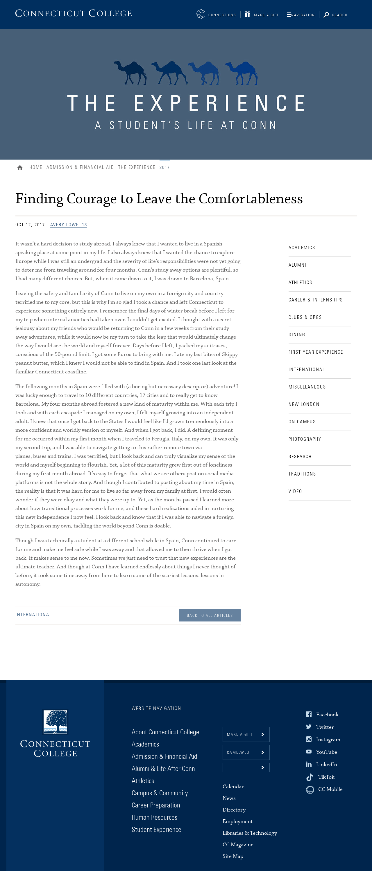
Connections (222, 15)
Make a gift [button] (240, 735)
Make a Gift (266, 15)
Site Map (233, 856)
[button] (246, 767)
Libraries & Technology (250, 833)
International (33, 614)
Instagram (328, 739)
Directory (234, 810)
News (229, 798)
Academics (145, 744)
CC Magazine (238, 844)
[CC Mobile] (324, 790)
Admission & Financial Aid (80, 167)
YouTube (326, 752)
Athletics (143, 781)
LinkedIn (326, 764)
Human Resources (154, 817)
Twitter (325, 727)
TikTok (326, 777)
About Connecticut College (165, 732)
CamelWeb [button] (238, 753)
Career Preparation (156, 805)
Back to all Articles (210, 616)
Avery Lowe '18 (68, 225)
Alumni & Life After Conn (163, 768)
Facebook (327, 714)
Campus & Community (160, 793)
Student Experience (156, 829)
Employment (238, 821)
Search (340, 15)
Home (21, 168)
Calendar (233, 786)
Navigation (303, 15)
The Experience (136, 167)
